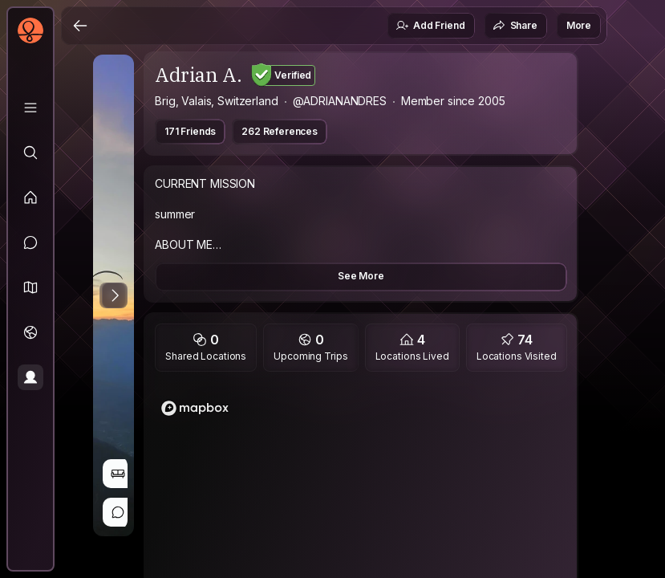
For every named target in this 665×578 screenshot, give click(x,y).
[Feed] (30, 197)
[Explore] (30, 152)
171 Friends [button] (190, 131)
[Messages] (30, 242)
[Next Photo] (115, 295)
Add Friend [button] (429, 25)
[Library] (30, 107)
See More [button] (361, 276)
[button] (30, 287)
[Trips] (30, 332)
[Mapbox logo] (195, 408)
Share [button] (515, 25)
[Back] (80, 26)
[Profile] (30, 377)
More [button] (578, 25)
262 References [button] (279, 131)
